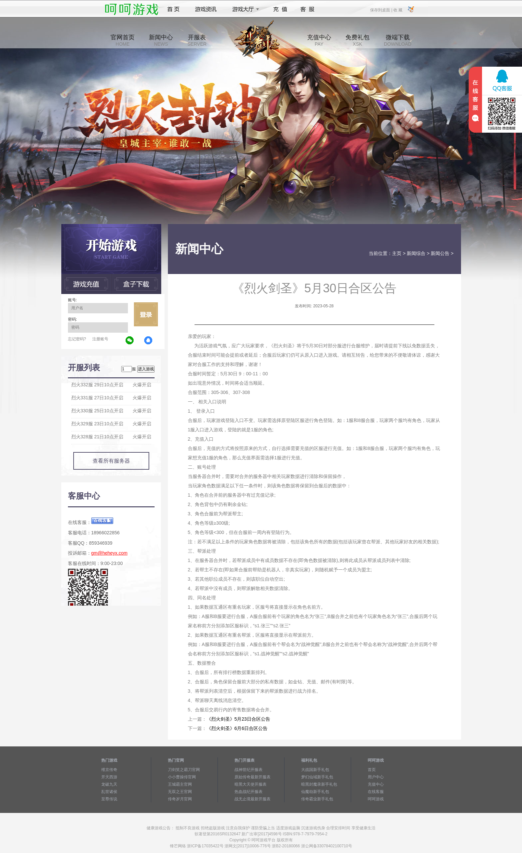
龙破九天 (109, 784)
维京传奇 (109, 769)
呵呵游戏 (376, 799)
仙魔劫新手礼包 (315, 791)
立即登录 (146, 314)
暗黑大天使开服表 (250, 784)
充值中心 (319, 40)
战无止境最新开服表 (252, 799)
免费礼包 (357, 40)
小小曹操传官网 (182, 777)
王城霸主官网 (180, 784)
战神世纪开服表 (248, 769)
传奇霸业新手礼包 (317, 799)
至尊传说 (109, 799)
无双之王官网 (180, 791)
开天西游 (109, 777)
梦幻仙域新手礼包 (317, 777)
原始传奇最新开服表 (252, 777)
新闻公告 (440, 253)
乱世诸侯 (109, 791)
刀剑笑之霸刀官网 (184, 769)
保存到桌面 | (381, 9)
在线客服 (376, 791)
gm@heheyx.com (109, 553)
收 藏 (398, 9)
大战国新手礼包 (315, 769)
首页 (173, 9)
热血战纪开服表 (248, 791)
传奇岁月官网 (180, 799)
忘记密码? (77, 339)
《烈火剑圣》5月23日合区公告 (238, 719)
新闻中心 (161, 40)
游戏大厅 (244, 9)
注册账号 (100, 339)
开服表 (197, 40)
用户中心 (376, 777)
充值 (280, 9)
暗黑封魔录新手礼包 (319, 784)
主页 (396, 253)
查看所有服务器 (111, 461)
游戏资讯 (206, 9)
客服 (307, 9)
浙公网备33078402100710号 (326, 846)
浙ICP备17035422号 (205, 846)
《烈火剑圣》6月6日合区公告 (237, 728)
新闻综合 (416, 253)
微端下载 (397, 40)
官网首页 (123, 40)
